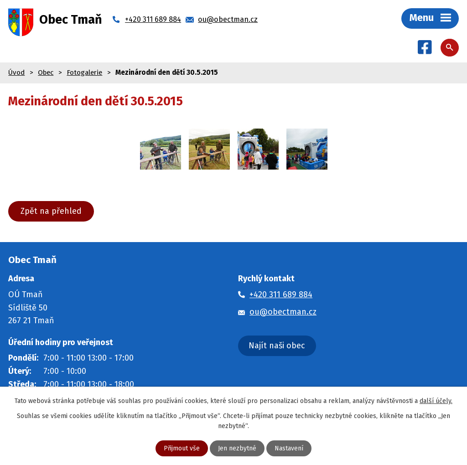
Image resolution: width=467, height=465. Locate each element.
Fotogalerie (84, 72)
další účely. (436, 401)
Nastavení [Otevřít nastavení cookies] (289, 448)
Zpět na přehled (51, 211)
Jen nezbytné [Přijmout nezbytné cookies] (237, 448)
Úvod (16, 72)
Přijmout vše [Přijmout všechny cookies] (182, 448)
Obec (45, 72)
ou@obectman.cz (283, 312)
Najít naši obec (277, 346)
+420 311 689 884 (280, 294)
